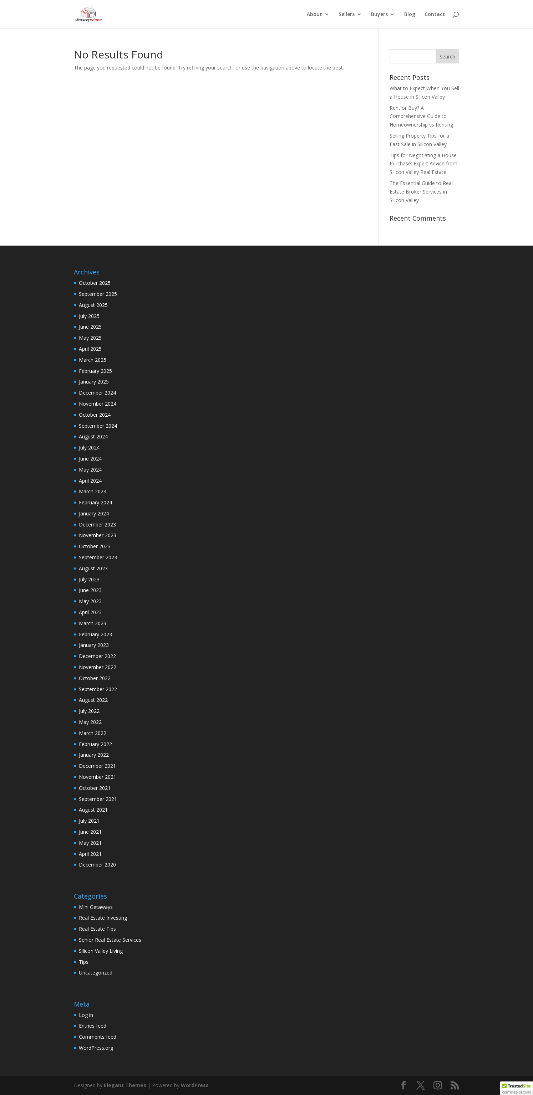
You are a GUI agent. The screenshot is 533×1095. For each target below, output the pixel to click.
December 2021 (97, 765)
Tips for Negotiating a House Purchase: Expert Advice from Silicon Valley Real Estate (423, 164)
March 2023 (92, 623)
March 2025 (92, 359)
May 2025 (90, 337)
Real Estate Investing (103, 917)
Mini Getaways (96, 907)
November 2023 (97, 535)
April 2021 (90, 853)
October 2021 (95, 788)
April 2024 (90, 480)
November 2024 (97, 403)
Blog (409, 14)
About (314, 14)
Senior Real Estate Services (110, 939)
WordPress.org (96, 1047)
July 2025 (89, 316)
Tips (83, 961)
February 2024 (95, 502)
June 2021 (90, 831)
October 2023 (95, 546)
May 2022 (90, 722)
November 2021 (97, 776)
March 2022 (92, 733)
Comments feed (97, 1036)
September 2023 (98, 557)
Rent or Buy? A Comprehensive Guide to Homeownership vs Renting (421, 116)
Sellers (347, 14)
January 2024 (94, 513)
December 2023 (97, 524)
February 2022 (95, 744)
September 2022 (98, 689)
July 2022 (89, 711)
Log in (86, 1015)
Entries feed (92, 1025)
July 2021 (89, 820)
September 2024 (98, 425)
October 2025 (95, 282)
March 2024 (92, 491)
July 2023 (89, 579)
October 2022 (95, 678)
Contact (435, 14)
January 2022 (94, 754)
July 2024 (89, 447)
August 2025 (93, 305)
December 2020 (97, 864)
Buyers (379, 14)
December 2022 (97, 656)
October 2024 (95, 414)
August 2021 (93, 809)
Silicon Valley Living (101, 950)
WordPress (195, 1085)
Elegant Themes (125, 1085)
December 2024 (97, 392)
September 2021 (98, 799)
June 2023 (90, 590)
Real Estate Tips (97, 928)
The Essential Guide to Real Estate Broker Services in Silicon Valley (421, 192)
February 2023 (95, 634)
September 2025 (98, 294)
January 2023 (94, 645)
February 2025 (95, 370)
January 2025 (94, 381)
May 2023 (90, 601)
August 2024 (93, 436)
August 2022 (93, 699)
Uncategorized (95, 972)
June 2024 (90, 458)
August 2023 (93, 568)
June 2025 (90, 326)
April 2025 (90, 348)
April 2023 (90, 612)
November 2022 (97, 667)
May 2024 (90, 469)
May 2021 (90, 842)
